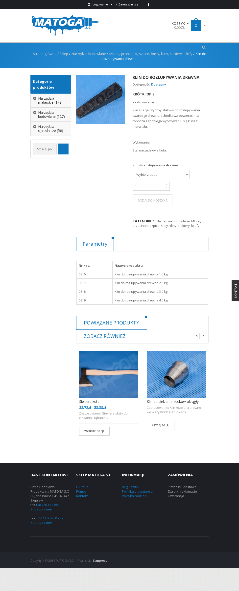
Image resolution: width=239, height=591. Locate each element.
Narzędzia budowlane (88, 76)
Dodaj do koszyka (152, 223)
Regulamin (130, 510)
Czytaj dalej (160, 448)
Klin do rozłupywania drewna (155, 188)
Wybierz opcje (94, 454)
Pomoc (81, 514)
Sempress (100, 584)
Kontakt (82, 519)
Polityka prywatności (137, 514)
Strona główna (44, 76)
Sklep (64, 76)
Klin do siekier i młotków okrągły (173, 424)
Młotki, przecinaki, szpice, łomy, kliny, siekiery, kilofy (150, 76)
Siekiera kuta (89, 424)
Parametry (95, 267)
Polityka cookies (134, 519)
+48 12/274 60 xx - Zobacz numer (46, 543)
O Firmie (82, 510)
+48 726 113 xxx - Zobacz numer (45, 530)
